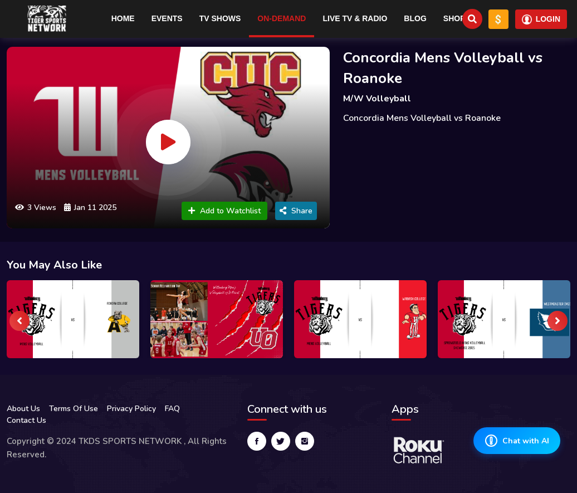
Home (123, 18)
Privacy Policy (131, 408)
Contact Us (26, 420)
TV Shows (220, 18)
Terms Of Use (73, 408)
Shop (454, 18)
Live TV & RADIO (354, 18)
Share (296, 211)
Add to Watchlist (224, 211)
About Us (23, 408)
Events (167, 18)
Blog (415, 18)
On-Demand (281, 18)
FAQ (172, 408)
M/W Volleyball (377, 98)
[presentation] (19, 321)
